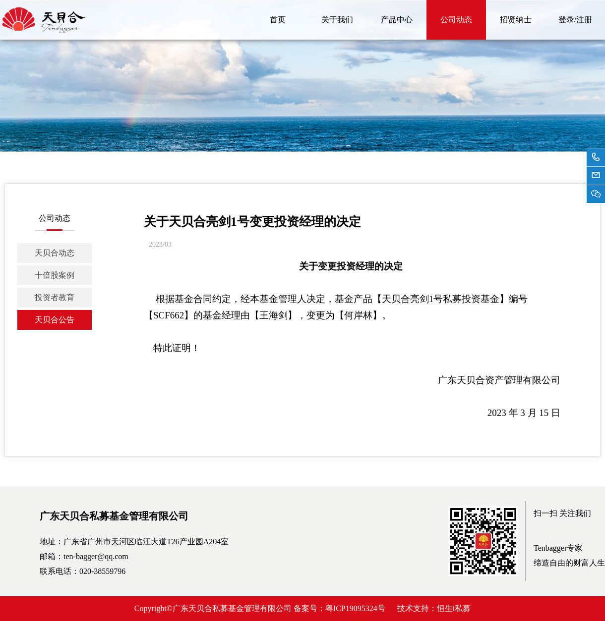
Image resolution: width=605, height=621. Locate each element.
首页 (278, 19)
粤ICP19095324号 (355, 608)
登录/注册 (575, 19)
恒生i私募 (454, 608)
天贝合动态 (54, 253)
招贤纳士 (516, 19)
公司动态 (456, 19)
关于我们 (337, 19)
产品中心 (397, 19)
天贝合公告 (54, 319)
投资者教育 (54, 297)
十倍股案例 (54, 275)
